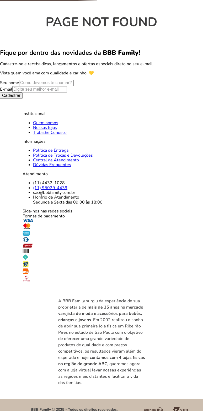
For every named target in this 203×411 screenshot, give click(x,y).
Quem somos (45, 123)
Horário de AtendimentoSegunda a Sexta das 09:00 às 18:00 (68, 199)
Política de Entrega (50, 150)
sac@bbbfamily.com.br (54, 192)
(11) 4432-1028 (49, 183)
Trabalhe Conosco (50, 132)
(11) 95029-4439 (50, 188)
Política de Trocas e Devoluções (63, 155)
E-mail (6, 89)
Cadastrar (11, 95)
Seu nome (9, 83)
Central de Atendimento (56, 160)
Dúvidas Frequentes (52, 165)
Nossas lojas (45, 127)
